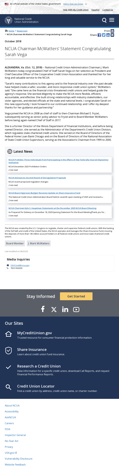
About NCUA (12, 405)
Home (11, 31)
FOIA (7, 429)
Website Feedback (15, 464)
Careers (9, 423)
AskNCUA (10, 417)
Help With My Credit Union (75, 9)
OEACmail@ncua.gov (20, 265)
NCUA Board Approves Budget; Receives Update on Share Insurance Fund (44, 193)
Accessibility (12, 411)
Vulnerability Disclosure (18, 458)
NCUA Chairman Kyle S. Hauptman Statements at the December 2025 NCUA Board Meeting (52, 208)
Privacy (9, 447)
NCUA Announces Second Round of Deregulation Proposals (37, 177)
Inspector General (15, 435)
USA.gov (9, 452)
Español (95, 9)
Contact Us (107, 9)
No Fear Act (11, 441)
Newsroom (22, 31)
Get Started (76, 296)
